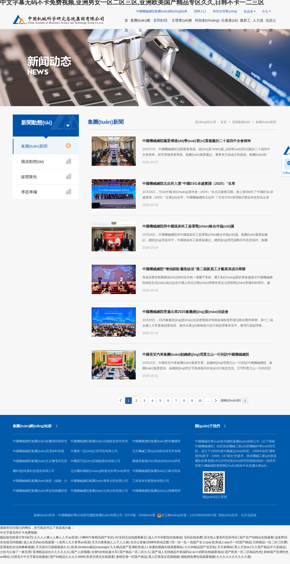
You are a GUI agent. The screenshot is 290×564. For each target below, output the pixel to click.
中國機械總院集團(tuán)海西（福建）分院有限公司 (40, 482)
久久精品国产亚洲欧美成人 (128, 547)
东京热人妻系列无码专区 (221, 537)
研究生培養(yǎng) (225, 11)
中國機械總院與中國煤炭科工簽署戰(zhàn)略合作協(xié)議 (188, 226)
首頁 (223, 122)
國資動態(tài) (46, 161)
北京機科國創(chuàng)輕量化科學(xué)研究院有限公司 (100, 472)
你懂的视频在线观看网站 (166, 547)
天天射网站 (225, 547)
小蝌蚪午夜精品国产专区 (96, 537)
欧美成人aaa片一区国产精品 (231, 542)
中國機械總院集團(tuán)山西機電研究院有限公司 (156, 492)
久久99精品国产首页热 (200, 547)
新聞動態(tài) (241, 122)
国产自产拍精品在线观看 (256, 537)
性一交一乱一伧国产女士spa (190, 542)
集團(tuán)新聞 (46, 145)
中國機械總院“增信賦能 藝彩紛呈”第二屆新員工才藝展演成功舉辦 (193, 269)
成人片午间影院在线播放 (165, 537)
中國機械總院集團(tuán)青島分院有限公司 (99, 481)
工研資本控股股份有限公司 (150, 481)
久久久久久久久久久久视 (233, 556)
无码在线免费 (193, 537)
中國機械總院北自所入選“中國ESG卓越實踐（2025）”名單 (188, 183)
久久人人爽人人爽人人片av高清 (56, 537)
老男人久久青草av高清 (74, 542)
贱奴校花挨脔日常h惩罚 (16, 537)
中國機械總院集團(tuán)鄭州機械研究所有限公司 (156, 442)
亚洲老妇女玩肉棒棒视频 (17, 547)
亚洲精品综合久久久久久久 (51, 552)
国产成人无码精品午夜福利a (171, 552)
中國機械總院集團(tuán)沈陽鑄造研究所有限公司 (99, 442)
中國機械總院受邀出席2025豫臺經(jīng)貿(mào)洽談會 (185, 312)
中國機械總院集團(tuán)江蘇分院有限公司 (156, 472)
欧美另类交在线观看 (100, 556)
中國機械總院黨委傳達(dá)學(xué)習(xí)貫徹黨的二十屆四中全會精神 (196, 141)
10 (200, 400)
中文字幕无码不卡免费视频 (18, 532)
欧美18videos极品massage (89, 547)
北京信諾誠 (248, 515)
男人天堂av (242, 547)
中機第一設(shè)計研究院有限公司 (94, 451)
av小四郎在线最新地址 (207, 552)
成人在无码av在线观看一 (40, 542)
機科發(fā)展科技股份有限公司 (33, 471)
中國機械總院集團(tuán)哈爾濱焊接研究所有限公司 (40, 442)
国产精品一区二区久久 (134, 552)
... (207, 400)
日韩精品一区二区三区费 (270, 542)
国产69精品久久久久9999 (67, 556)
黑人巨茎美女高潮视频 (163, 556)
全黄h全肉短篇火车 (104, 552)
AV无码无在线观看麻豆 (131, 537)
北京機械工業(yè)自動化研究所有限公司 (156, 452)
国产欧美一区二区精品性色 (243, 552)
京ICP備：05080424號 (140, 515)
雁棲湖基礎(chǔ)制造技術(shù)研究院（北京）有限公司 (156, 462)
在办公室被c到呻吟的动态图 (150, 542)
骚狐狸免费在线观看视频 (198, 556)
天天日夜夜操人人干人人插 (110, 542)
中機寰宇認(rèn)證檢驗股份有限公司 (95, 461)
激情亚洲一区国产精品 (131, 556)
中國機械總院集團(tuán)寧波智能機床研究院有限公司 (40, 492)
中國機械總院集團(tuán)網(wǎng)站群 (162, 11)
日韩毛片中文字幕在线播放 (29, 556)
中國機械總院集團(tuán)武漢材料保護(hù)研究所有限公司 (38, 452)
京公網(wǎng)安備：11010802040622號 (187, 515)
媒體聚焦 (46, 176)
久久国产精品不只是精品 (268, 547)
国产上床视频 (80, 552)
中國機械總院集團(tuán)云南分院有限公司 (99, 490)
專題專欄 (46, 191)
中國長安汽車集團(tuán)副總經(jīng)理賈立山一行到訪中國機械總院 (195, 354)
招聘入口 (200, 11)
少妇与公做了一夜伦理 (15, 552)
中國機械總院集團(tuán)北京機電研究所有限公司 (40, 462)
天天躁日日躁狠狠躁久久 (53, 547)
